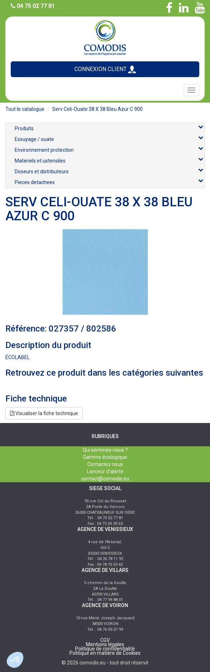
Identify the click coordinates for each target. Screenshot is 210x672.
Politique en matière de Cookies (105, 653)
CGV (105, 640)
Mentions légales (105, 644)
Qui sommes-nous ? (105, 450)
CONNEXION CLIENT (105, 69)
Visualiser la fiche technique (44, 413)
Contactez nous (105, 464)
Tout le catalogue (24, 109)
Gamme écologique (105, 457)
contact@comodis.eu (105, 478)
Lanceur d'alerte (105, 471)
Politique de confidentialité (105, 649)
